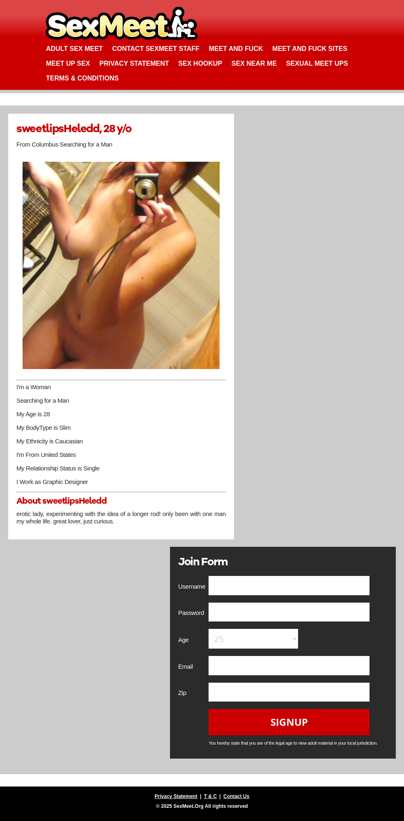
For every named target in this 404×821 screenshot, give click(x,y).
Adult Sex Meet (74, 48)
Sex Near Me (254, 63)
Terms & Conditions (82, 78)
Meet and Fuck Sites (309, 48)
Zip (183, 692)
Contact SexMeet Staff (156, 48)
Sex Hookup (200, 63)
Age (184, 639)
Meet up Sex (68, 63)
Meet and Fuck (236, 48)
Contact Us (236, 796)
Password (192, 612)
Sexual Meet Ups (317, 63)
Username (192, 586)
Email (186, 666)
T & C (210, 796)
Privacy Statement (134, 63)
